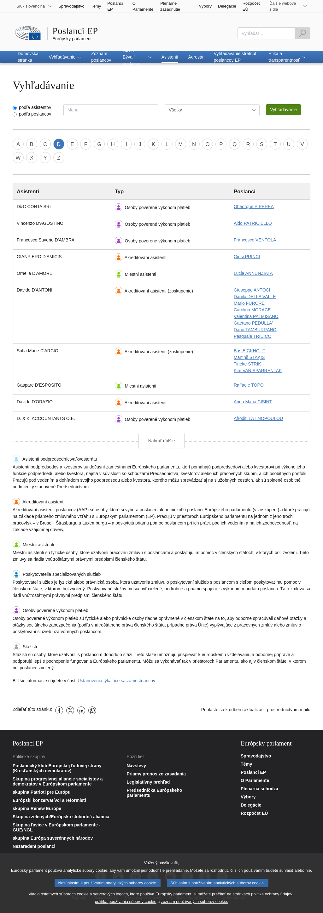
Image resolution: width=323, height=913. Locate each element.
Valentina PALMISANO (256, 316)
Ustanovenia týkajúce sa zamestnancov (116, 680)
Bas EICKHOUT (249, 350)
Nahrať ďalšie (161, 440)
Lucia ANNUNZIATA (253, 273)
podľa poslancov (35, 113)
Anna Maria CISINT (253, 401)
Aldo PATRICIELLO (253, 223)
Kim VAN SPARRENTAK (258, 370)
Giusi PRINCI (247, 256)
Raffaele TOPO (249, 385)
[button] (65, 57)
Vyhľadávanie (283, 109)
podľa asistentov (35, 107)
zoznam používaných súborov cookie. (194, 903)
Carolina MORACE (252, 309)
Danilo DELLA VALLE (255, 296)
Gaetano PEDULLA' (253, 323)
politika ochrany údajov (271, 895)
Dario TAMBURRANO (255, 329)
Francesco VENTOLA (255, 239)
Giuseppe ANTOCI (252, 289)
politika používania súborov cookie (125, 903)
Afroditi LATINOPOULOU (258, 418)
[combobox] (266, 33)
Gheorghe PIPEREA (254, 206)
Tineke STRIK (247, 363)
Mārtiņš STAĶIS (249, 357)
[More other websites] (288, 6)
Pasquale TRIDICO (253, 336)
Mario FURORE (249, 303)
